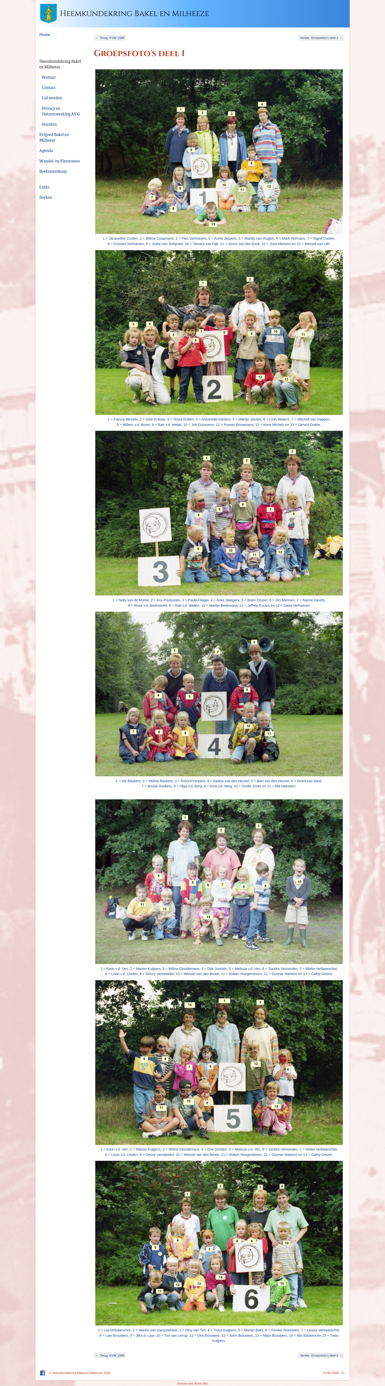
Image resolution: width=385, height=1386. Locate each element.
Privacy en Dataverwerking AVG (61, 110)
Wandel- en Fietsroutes (59, 160)
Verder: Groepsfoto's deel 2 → (321, 38)
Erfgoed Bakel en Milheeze (54, 137)
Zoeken (45, 197)
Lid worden (52, 97)
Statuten (49, 124)
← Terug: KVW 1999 (110, 38)
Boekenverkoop (53, 171)
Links (44, 186)
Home (44, 34)
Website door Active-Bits (192, 1383)
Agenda (46, 150)
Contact (49, 87)
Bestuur (49, 77)
